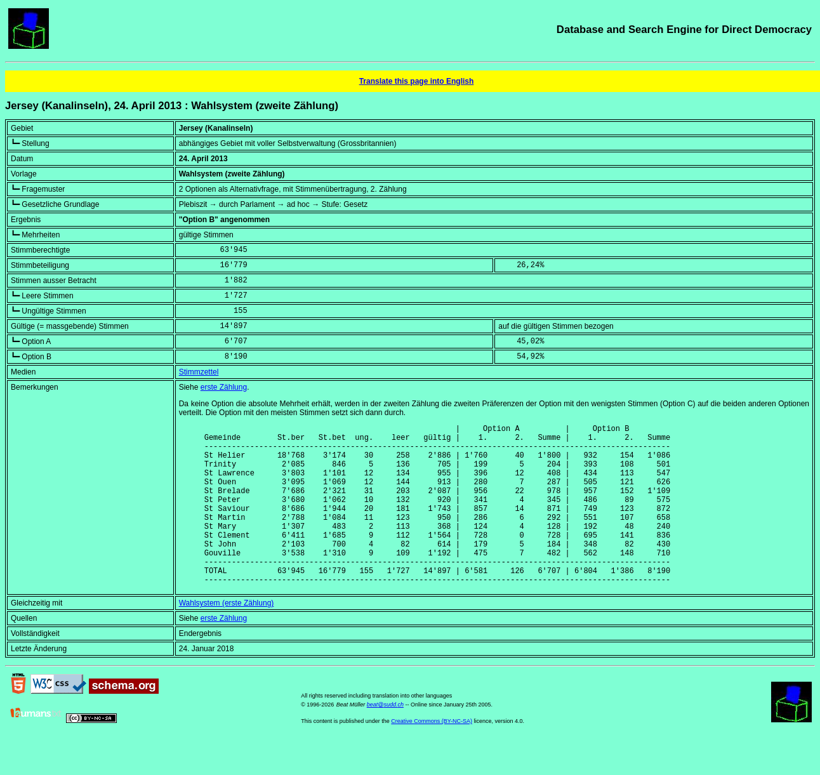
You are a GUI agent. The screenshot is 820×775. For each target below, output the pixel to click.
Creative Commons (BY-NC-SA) (431, 755)
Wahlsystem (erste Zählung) (226, 637)
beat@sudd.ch (385, 739)
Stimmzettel (199, 372)
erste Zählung (224, 387)
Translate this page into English (416, 81)
